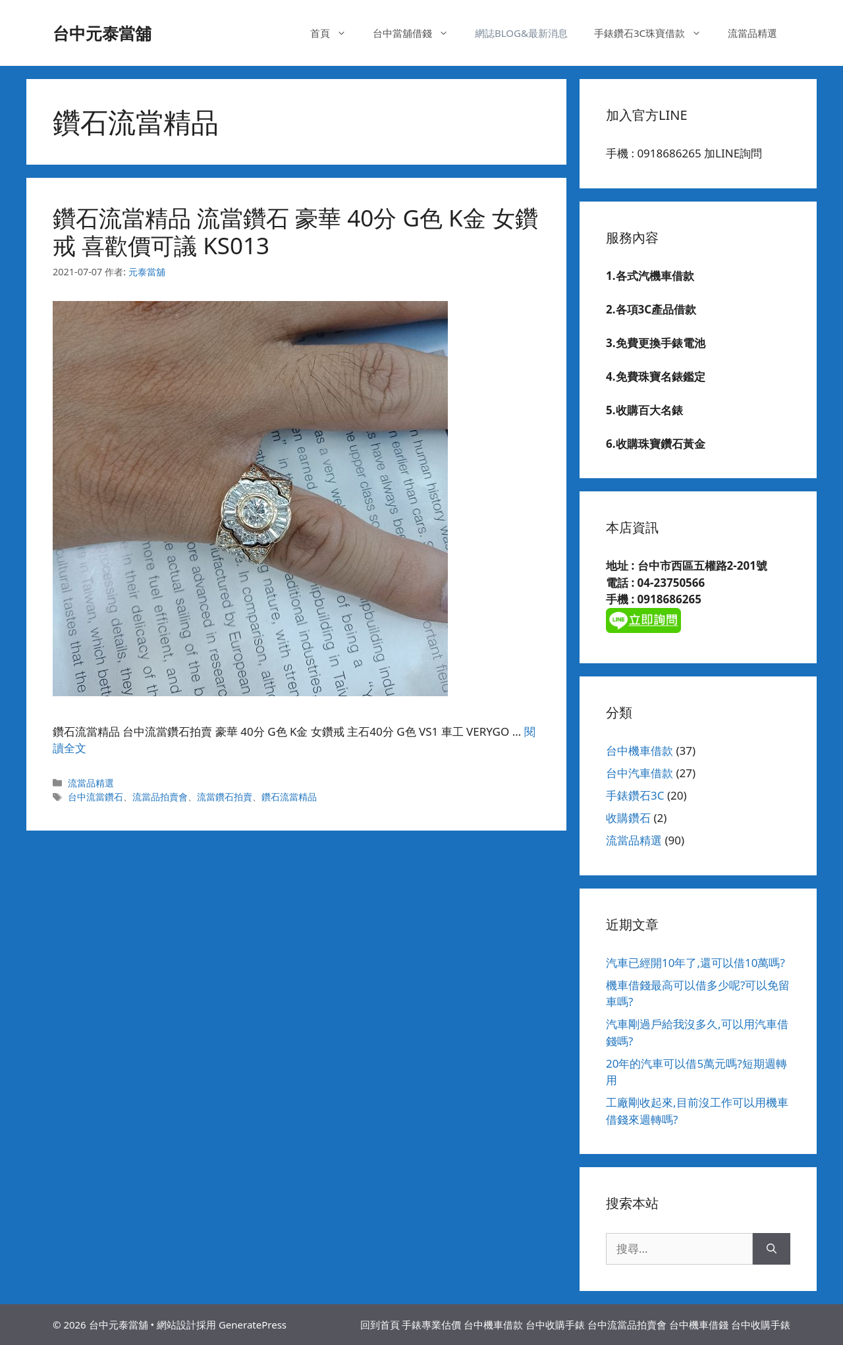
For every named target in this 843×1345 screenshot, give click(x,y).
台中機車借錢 (698, 1324)
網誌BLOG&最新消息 (521, 33)
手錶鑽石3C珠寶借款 (654, 33)
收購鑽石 (628, 817)
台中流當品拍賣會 (626, 1324)
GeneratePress (252, 1324)
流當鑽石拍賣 (224, 796)
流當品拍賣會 (160, 796)
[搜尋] (771, 1249)
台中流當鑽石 (95, 796)
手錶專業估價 (431, 1324)
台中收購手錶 (555, 1324)
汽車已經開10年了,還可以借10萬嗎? (695, 962)
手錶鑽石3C (635, 795)
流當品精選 (752, 33)
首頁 (335, 33)
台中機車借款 (639, 750)
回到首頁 (380, 1324)
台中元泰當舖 (102, 33)
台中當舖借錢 (417, 33)
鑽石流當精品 (289, 796)
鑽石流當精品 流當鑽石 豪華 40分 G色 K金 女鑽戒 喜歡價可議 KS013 (295, 231)
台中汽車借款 (639, 773)
